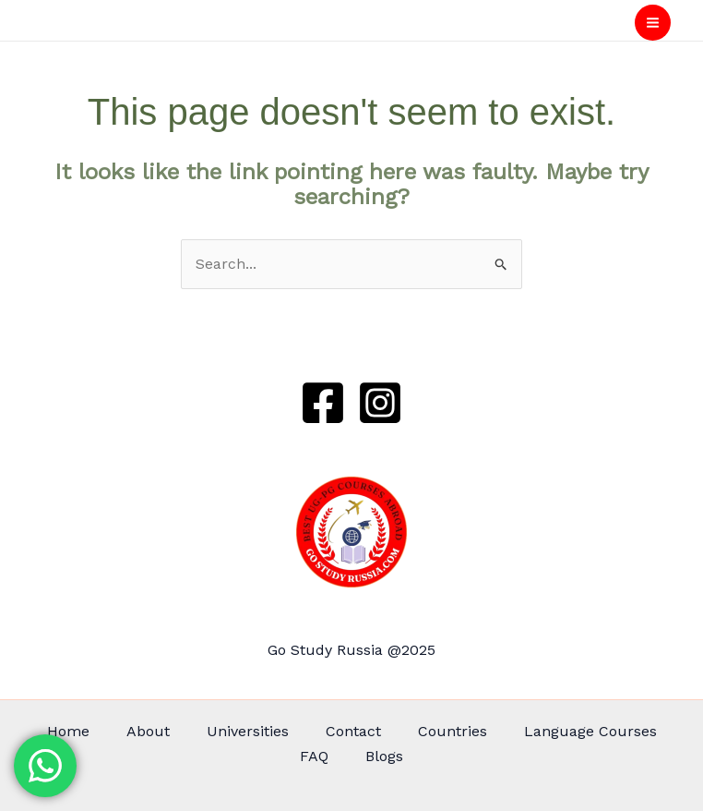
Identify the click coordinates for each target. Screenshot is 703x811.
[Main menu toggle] (653, 23)
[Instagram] (380, 403)
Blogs (384, 756)
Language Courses (590, 731)
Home (68, 731)
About (148, 731)
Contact (353, 731)
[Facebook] (323, 403)
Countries (452, 731)
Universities (248, 731)
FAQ (314, 756)
